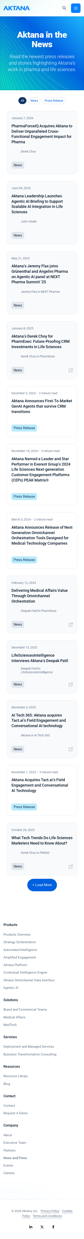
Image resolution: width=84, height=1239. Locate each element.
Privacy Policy (50, 1211)
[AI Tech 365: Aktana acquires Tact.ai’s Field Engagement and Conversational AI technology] (42, 729)
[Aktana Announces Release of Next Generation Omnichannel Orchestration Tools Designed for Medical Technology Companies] (42, 540)
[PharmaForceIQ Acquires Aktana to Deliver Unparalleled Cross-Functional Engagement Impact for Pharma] (42, 142)
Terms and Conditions (47, 1216)
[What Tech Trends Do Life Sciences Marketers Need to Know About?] (42, 849)
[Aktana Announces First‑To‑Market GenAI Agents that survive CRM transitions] (42, 411)
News (34, 100)
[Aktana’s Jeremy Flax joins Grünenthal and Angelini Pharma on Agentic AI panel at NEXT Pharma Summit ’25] (42, 282)
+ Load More (42, 885)
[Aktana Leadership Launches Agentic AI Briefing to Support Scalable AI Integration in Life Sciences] (42, 212)
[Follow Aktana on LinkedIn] (31, 1227)
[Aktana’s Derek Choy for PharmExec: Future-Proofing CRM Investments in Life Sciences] (42, 350)
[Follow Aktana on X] (42, 1227)
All (22, 100)
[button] (64, 8)
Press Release (54, 100)
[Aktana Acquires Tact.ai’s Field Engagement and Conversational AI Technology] (42, 790)
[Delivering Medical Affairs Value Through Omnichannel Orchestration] (42, 605)
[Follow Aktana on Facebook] (53, 1227)
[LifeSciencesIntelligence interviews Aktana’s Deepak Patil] (42, 666)
